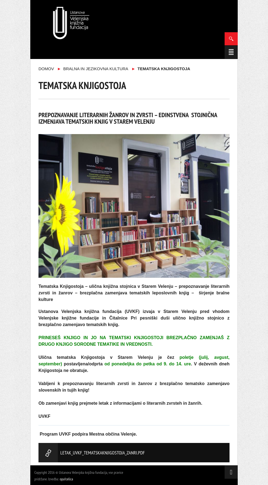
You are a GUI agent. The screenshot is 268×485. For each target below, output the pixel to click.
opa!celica (66, 479)
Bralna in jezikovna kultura (95, 68)
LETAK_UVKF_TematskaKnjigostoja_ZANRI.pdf (102, 452)
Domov (46, 68)
